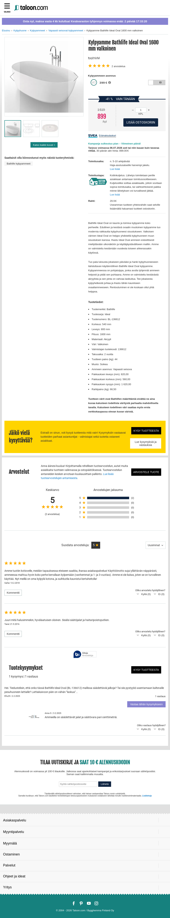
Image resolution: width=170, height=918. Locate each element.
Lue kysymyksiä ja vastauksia (146, 443)
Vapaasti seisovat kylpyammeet (65, 30)
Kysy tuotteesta (146, 430)
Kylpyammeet (37, 30)
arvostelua (118, 66)
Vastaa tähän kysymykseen (146, 704)
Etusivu (6, 30)
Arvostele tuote (146, 472)
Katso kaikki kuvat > (44, 145)
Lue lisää (115, 169)
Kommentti (13, 592)
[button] (12, 76)
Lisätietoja (147, 796)
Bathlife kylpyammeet (19, 163)
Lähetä (105, 784)
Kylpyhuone (19, 30)
